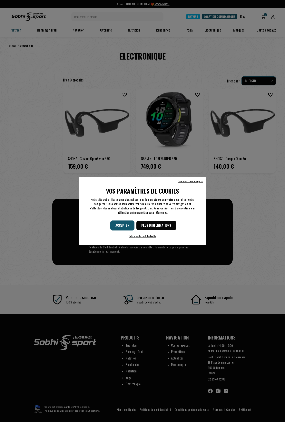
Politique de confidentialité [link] (142, 236)
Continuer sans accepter (190, 181)
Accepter (122, 225)
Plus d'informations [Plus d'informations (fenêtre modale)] (156, 225)
